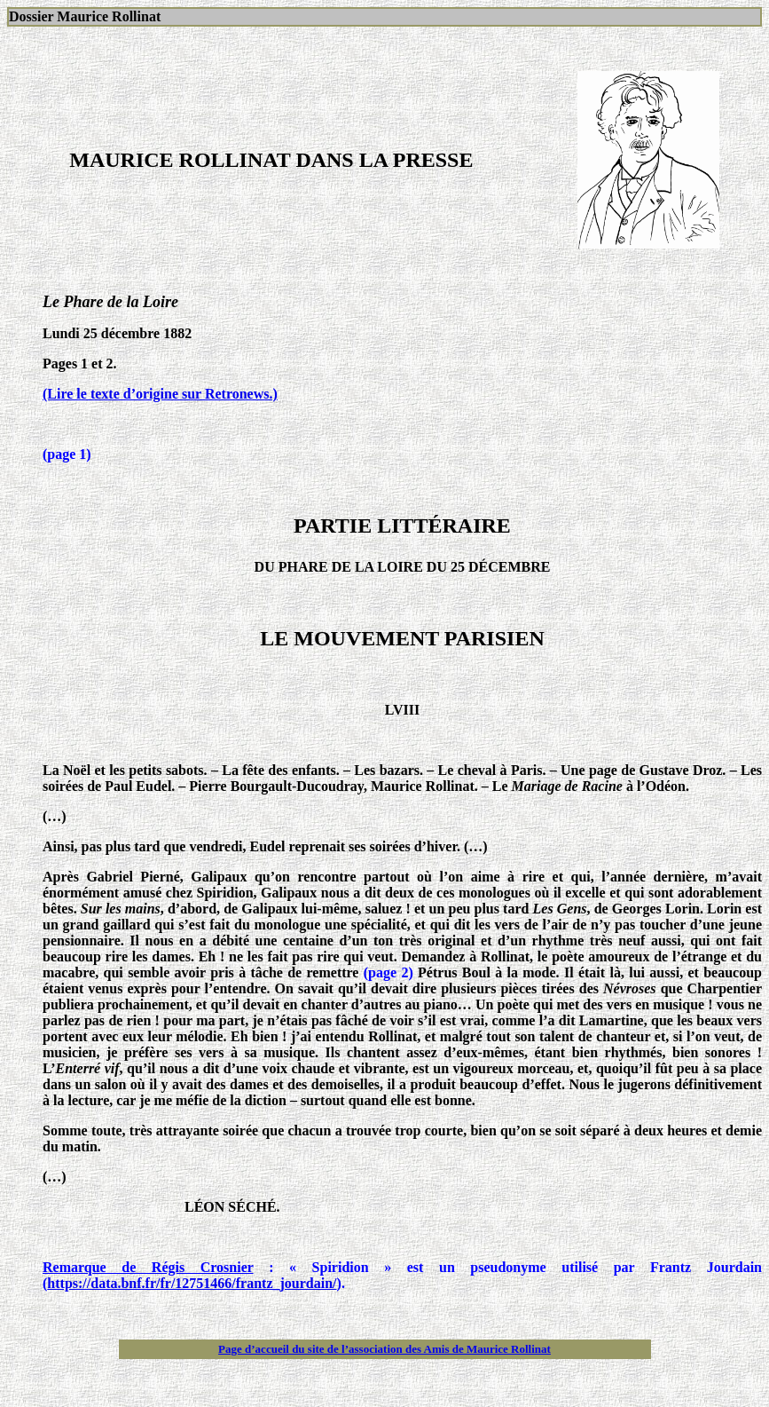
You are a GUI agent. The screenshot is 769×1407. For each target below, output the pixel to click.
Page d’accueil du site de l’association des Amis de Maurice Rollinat (384, 1349)
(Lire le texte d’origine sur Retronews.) (160, 393)
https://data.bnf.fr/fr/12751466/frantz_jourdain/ (191, 1283)
